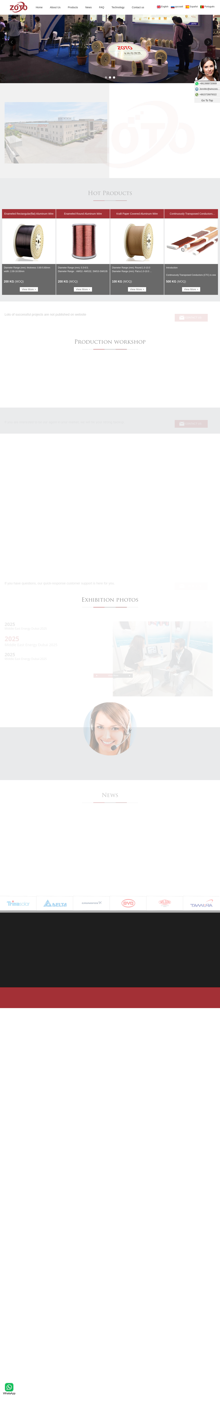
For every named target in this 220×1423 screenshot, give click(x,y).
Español (192, 6)
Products (73, 7)
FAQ (101, 7)
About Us (55, 7)
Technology (117, 7)
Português (207, 6)
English (162, 6)
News (88, 7)
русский (177, 6)
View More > (29, 289)
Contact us (138, 7)
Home (39, 7)
